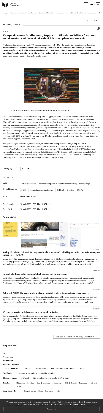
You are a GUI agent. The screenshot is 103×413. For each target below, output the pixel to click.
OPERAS (60, 190)
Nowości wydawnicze (47, 373)
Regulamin (83, 383)
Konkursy (80, 368)
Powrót (95, 20)
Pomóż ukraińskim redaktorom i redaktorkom (29, 149)
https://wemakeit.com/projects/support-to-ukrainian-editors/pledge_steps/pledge (56, 184)
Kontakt (74, 383)
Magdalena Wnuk (28, 196)
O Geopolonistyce (29, 391)
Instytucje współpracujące (52, 383)
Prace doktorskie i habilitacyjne (62, 368)
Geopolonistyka (9, 391)
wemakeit (30, 139)
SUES (23, 190)
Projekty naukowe (10, 368)
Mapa (40, 391)
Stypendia (53, 378)
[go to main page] (12, 5)
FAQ (66, 383)
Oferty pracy (64, 378)
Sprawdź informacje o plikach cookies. (71, 404)
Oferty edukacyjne (40, 378)
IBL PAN (80, 190)
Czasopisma (32, 373)
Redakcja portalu (33, 383)
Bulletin (6, 383)
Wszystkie (28, 368)
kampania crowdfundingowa (41, 190)
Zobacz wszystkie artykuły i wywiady (75, 336)
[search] (86, 4)
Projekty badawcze (41, 368)
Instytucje (49, 391)
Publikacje (7, 373)
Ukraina (70, 190)
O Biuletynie (20, 383)
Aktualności (8, 361)
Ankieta (20, 386)
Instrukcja (93, 383)
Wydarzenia (8, 357)
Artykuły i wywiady (11, 364)
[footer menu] (4, 353)
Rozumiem (51, 409)
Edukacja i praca (10, 378)
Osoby (57, 391)
